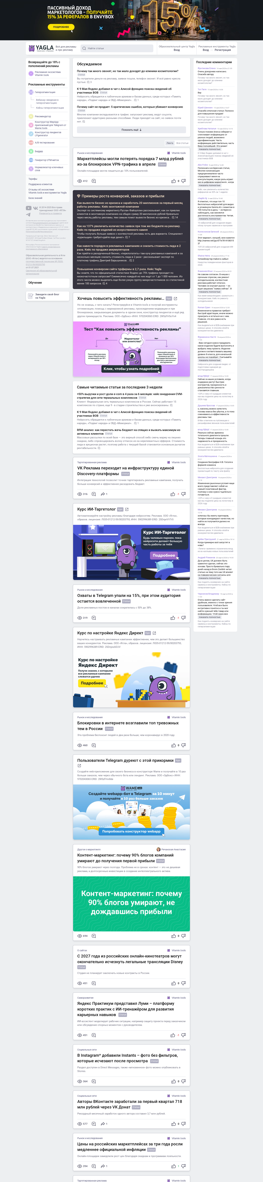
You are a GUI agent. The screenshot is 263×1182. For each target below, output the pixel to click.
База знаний (35, 198)
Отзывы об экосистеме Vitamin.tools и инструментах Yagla (48, 191)
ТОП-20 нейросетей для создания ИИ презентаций (215, 248)
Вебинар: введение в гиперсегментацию (47, 101)
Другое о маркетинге (88, 849)
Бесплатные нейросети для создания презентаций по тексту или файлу (215, 469)
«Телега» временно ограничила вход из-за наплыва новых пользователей (215, 550)
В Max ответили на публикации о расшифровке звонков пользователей (216, 421)
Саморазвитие (85, 997)
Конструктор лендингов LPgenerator (45, 134)
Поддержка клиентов (40, 184)
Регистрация (223, 50)
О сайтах (82, 950)
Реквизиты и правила (50, 213)
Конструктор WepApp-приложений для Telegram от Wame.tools (47, 125)
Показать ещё (131, 129)
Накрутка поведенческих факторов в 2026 (215, 263)
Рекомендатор (40, 116)
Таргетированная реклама (92, 462)
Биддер (36, 151)
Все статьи (182, 143)
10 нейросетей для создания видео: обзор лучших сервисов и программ (215, 224)
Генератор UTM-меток (44, 160)
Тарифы (33, 179)
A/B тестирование (42, 142)
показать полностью (209, 149)
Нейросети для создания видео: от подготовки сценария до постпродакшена (214, 367)
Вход (177, 50)
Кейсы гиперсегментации (49, 107)
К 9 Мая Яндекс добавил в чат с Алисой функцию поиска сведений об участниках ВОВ (215, 156)
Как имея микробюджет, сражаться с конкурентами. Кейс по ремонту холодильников (215, 298)
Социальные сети (87, 1049)
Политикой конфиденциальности (39, 231)
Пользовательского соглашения (45, 223)
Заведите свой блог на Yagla (43, 296)
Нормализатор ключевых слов (46, 169)
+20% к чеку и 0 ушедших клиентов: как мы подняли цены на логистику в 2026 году (215, 396)
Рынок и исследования (90, 153)
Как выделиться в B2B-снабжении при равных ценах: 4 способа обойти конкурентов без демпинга (216, 328)
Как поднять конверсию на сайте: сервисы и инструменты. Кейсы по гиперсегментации (214, 585)
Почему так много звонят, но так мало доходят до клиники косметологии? (213, 80)
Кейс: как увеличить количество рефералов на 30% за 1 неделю (213, 190)
